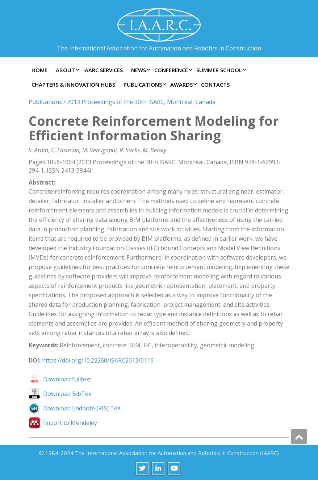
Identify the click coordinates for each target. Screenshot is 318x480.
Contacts (215, 84)
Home (39, 70)
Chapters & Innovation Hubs (73, 84)
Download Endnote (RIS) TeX (82, 408)
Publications (144, 84)
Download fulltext (67, 379)
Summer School (220, 70)
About (67, 70)
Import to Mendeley (70, 423)
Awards (183, 84)
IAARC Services (103, 70)
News (140, 70)
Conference (172, 70)
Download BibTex (67, 394)
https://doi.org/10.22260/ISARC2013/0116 (98, 360)
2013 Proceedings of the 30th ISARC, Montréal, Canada (141, 102)
